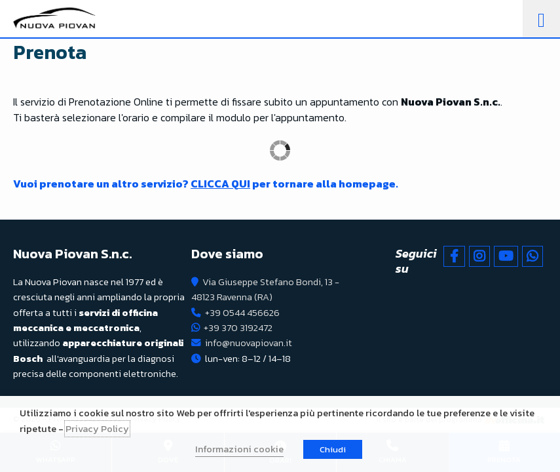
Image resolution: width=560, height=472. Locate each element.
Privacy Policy (97, 429)
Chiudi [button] (333, 449)
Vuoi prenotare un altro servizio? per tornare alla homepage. (205, 183)
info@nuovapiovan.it (248, 343)
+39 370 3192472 (238, 328)
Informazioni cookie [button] (239, 449)
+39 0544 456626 (242, 312)
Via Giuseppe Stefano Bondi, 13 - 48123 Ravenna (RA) (265, 289)
